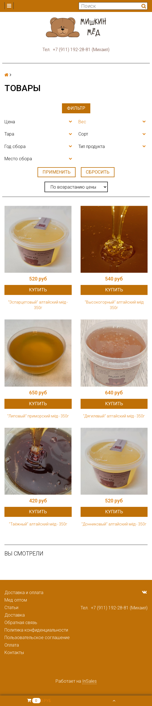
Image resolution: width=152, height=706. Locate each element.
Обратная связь (20, 622)
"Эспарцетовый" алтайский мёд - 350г (38, 305)
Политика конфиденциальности (36, 630)
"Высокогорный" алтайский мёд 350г (114, 305)
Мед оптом (15, 600)
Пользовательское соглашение (37, 637)
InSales (89, 681)
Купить (38, 289)
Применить (57, 172)
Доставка (14, 615)
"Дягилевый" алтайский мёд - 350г (114, 416)
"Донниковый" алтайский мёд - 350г (113, 524)
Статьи (11, 607)
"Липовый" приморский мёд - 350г (38, 416)
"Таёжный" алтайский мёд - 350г (38, 524)
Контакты (14, 652)
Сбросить (98, 172)
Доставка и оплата (23, 592)
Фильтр (76, 108)
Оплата (11, 645)
